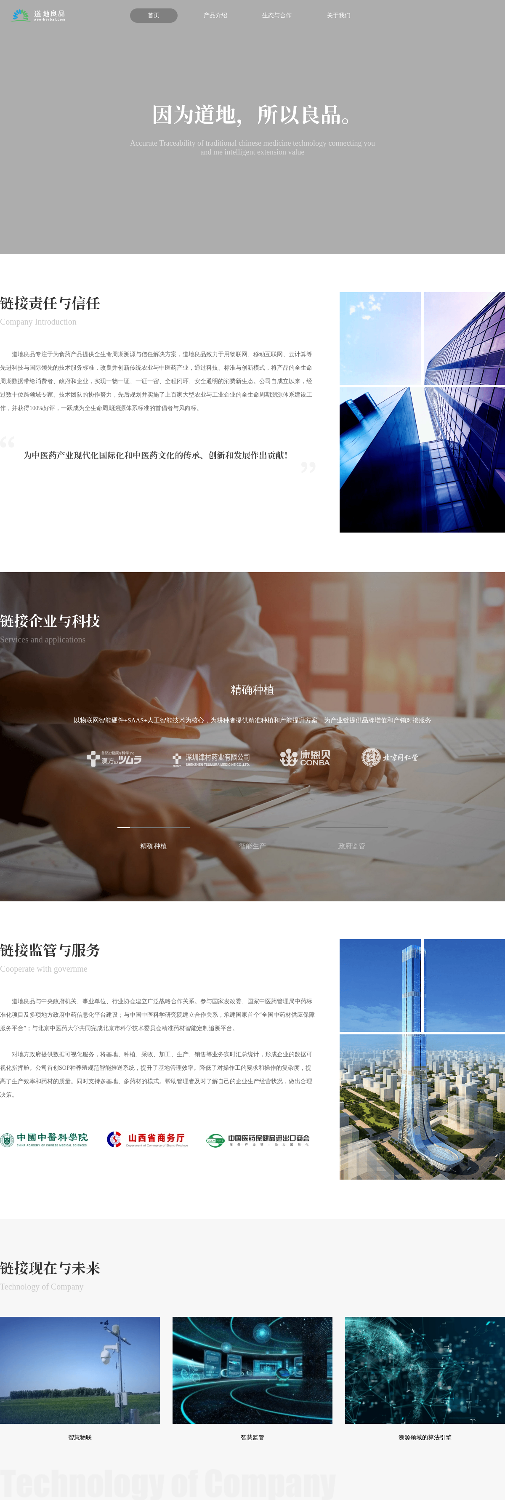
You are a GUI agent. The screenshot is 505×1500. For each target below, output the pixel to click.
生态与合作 (277, 15)
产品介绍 (215, 15)
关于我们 (339, 15)
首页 (153, 15)
